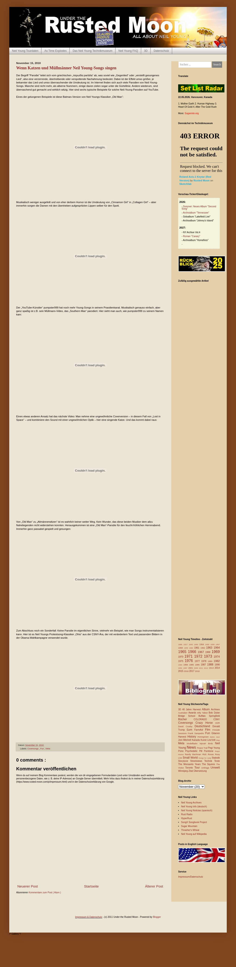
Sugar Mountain (189, 826)
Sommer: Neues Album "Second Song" (199, 207)
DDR (217, 723)
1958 (181, 648)
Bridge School (188, 716)
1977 (198, 661)
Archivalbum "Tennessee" (196, 212)
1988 (211, 664)
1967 (201, 652)
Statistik (216, 758)
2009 (196, 668)
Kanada (196, 740)
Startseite (91, 886)
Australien (183, 713)
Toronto (189, 767)
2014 (217, 668)
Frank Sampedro (196, 733)
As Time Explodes (55, 50)
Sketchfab (185, 184)
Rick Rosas (208, 754)
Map (218, 740)
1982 (217, 661)
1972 (199, 656)
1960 (191, 648)
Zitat (190, 771)
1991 (180, 668)
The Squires (209, 764)
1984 (186, 665)
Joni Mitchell (185, 740)
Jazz (218, 737)
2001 (191, 668)
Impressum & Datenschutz (88, 917)
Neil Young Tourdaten (25, 50)
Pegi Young (214, 748)
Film (208, 729)
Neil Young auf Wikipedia (194, 834)
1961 (197, 648)
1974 (217, 656)
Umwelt (215, 767)
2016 (186, 671)
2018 (197, 671)
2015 (181, 671)
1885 (180, 645)
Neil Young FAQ (128, 50)
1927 (186, 645)
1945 (191, 645)
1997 (185, 668)
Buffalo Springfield (209, 716)
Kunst (204, 740)
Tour (197, 767)
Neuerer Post (27, 886)
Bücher (186, 719)
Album (206, 709)
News (192, 747)
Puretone (209, 751)
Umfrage (206, 768)
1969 (215, 652)
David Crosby (186, 726)
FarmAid (199, 730)
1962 (203, 648)
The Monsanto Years (190, 764)
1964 (217, 647)
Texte (217, 761)
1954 (202, 644)
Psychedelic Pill (194, 751)
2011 (201, 668)
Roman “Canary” (191, 236)
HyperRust (186, 818)
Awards (193, 712)
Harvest (182, 736)
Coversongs (33, 748)
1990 (217, 664)
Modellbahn (193, 743)
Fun (42, 748)
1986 (198, 665)
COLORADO (203, 719)
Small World (191, 757)
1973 (209, 656)
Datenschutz (161, 50)
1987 (204, 664)
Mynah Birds (207, 743)
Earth (190, 730)
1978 (204, 661)
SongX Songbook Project (194, 822)
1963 (210, 647)
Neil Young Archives (191, 802)
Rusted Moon (201, 180)
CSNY (216, 719)
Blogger (157, 917)
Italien (213, 737)
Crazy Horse (205, 722)
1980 (211, 661)
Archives (215, 709)
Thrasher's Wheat (190, 830)
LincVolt (211, 740)
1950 (196, 645)
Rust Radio (187, 814)
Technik (209, 761)
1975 (181, 661)
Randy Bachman (193, 754)
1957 (218, 645)
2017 (192, 671)
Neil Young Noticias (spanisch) (196, 810)
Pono (181, 751)
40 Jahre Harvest (192, 709)
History (192, 736)
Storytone (184, 761)
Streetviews (197, 761)
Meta (48, 748)
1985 (192, 665)
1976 (190, 661)
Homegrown (203, 737)
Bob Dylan (214, 712)
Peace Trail (202, 748)
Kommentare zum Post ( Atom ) (45, 892)
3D (146, 50)
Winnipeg (183, 771)
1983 (180, 665)
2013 (211, 668)
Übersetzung (200, 771)
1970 (181, 657)
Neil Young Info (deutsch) (194, 806)
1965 (183, 652)
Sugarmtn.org (192, 113)
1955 (208, 645)
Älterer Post (154, 886)
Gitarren (215, 733)
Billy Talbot (202, 713)
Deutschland (203, 726)
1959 (186, 648)
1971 (189, 656)
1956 (213, 645)
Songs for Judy (205, 758)
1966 (193, 652)
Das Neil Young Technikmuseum (92, 50)
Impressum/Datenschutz (190, 876)
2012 (206, 668)
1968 (208, 652)
